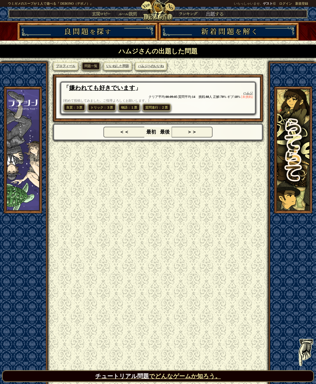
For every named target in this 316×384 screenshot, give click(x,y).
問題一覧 (90, 66)
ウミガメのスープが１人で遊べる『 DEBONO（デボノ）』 (50, 3)
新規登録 (301, 3)
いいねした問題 (117, 66)
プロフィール (65, 66)
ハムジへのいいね (151, 66)
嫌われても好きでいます (102, 88)
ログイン (285, 3)
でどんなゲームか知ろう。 (158, 376)
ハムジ (248, 93)
